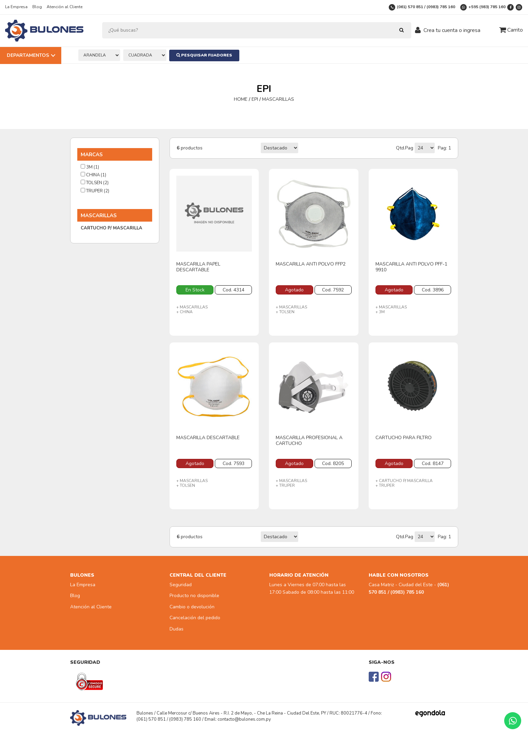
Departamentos (28, 55)
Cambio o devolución (192, 607)
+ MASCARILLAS (192, 307)
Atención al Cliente (64, 7)
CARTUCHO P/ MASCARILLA (111, 228)
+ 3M (380, 312)
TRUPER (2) (95, 191)
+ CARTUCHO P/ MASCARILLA (404, 480)
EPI (255, 99)
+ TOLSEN (285, 312)
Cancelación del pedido (195, 617)
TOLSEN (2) (95, 183)
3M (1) (90, 167)
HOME (241, 99)
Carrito (511, 30)
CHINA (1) (93, 175)
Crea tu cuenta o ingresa (451, 30)
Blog (37, 7)
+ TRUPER (285, 485)
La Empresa (16, 7)
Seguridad (181, 584)
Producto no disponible (194, 595)
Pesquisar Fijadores (205, 55)
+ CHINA (184, 312)
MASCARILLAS (278, 99)
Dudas (176, 629)
